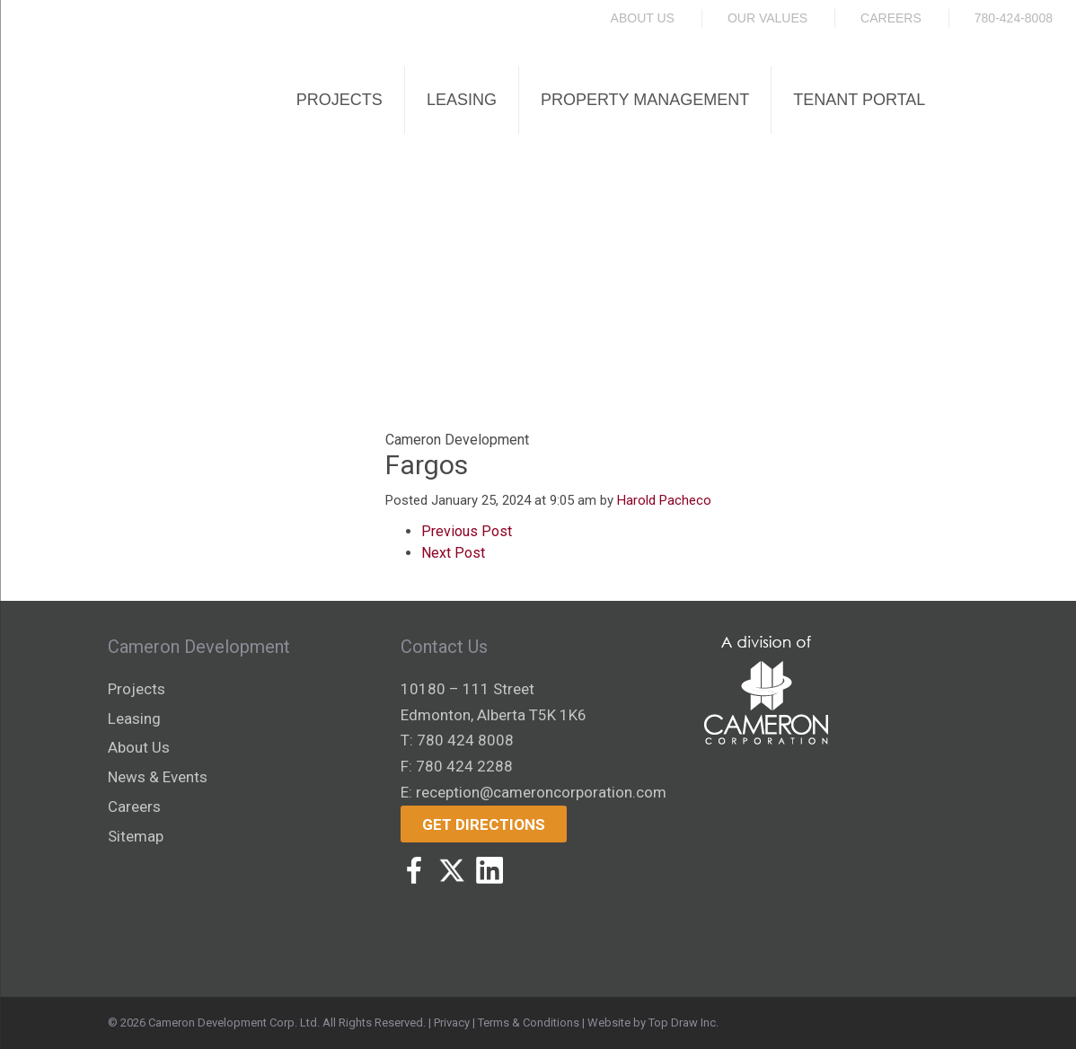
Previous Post (466, 531)
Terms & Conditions (528, 1022)
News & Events (157, 777)
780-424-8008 (1014, 18)
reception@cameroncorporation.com (541, 792)
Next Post (453, 552)
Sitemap (135, 836)
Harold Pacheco (664, 500)
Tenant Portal (859, 100)
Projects (339, 100)
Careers (891, 18)
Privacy (452, 1022)
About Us (643, 18)
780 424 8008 (465, 740)
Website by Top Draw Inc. (653, 1022)
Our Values (767, 18)
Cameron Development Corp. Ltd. (234, 1022)
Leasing (462, 100)
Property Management (645, 100)
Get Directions (483, 824)
